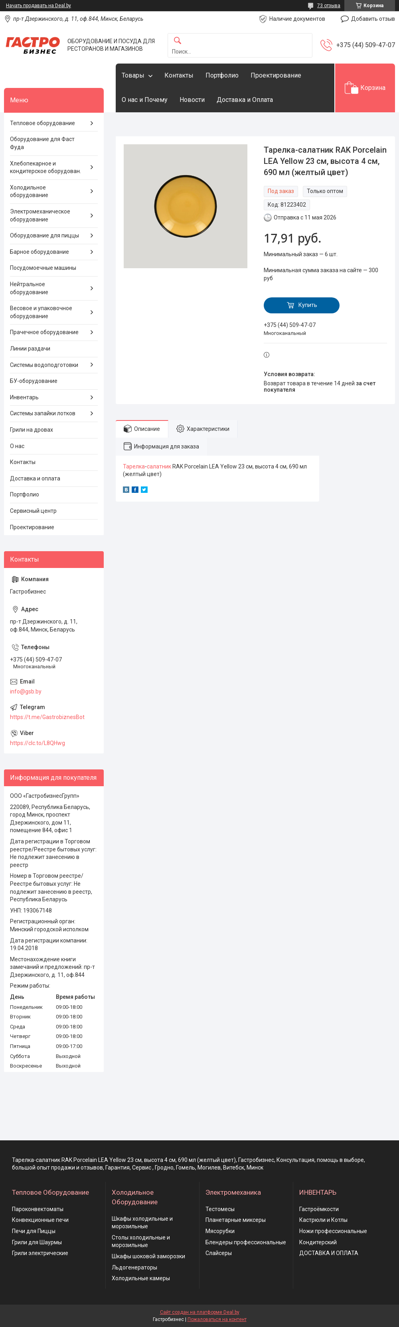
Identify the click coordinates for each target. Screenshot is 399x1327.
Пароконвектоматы (37, 1209)
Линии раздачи (30, 348)
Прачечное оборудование (44, 332)
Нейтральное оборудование (29, 288)
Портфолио (222, 75)
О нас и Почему (145, 100)
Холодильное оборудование (29, 191)
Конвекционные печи (40, 1220)
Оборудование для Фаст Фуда (42, 143)
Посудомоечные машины (43, 268)
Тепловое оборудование (42, 123)
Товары (133, 75)
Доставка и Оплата (245, 100)
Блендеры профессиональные (245, 1242)
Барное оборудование (39, 252)
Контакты (179, 75)
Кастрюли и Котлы (323, 1220)
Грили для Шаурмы (37, 1242)
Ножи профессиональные (333, 1231)
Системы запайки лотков (42, 413)
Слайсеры (218, 1253)
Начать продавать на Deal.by (38, 5)
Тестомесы (220, 1209)
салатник (159, 466)
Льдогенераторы (134, 1267)
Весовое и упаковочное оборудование (41, 312)
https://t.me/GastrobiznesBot (47, 717)
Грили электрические (40, 1253)
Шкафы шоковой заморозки (148, 1256)
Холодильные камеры (141, 1278)
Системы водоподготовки (44, 365)
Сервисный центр (33, 511)
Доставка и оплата (35, 478)
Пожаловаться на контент (217, 1319)
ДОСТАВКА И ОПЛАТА (328, 1253)
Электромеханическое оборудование (40, 215)
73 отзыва (328, 5)
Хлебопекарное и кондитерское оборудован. (45, 167)
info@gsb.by (25, 691)
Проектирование (276, 75)
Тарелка (134, 466)
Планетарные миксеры (235, 1220)
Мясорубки (220, 1231)
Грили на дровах (31, 429)
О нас (17, 446)
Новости (192, 100)
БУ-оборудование (33, 381)
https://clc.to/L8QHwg (37, 743)
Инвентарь (24, 397)
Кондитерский (318, 1242)
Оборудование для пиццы (44, 235)
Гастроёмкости (319, 1209)
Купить (307, 305)
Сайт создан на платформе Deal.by (199, 1312)
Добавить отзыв (373, 19)
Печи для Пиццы (33, 1231)
